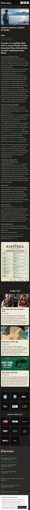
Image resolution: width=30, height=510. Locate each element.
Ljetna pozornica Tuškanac (7, 486)
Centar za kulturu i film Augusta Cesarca (10, 485)
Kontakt (22, 478)
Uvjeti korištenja (14, 492)
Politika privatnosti (5, 492)
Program (9, 478)
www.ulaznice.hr (6, 234)
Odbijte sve (13, 507)
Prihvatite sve (22, 507)
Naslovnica (3, 478)
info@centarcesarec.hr (7, 466)
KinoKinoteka (14, 238)
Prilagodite (5, 507)
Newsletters (3, 480)
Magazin (13, 478)
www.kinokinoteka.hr (16, 234)
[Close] (27, 495)
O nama (17, 478)
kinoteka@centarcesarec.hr (8, 459)
